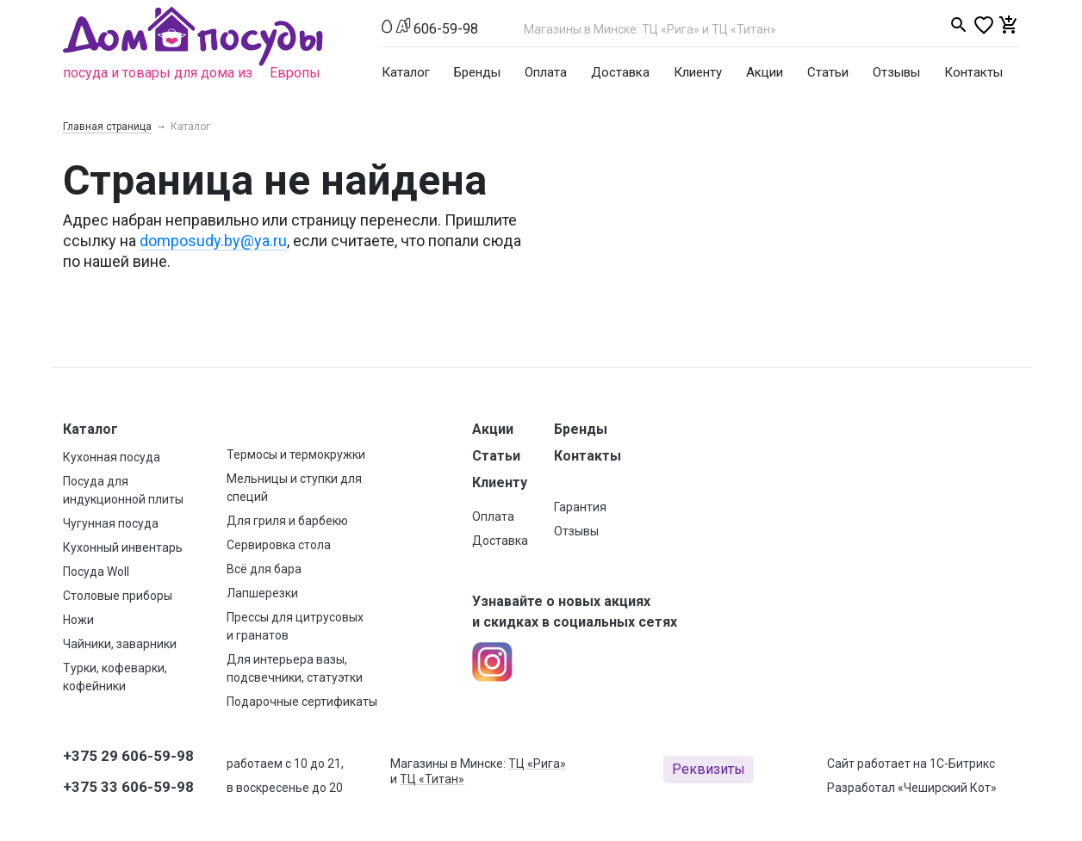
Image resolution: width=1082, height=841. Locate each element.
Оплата (546, 72)
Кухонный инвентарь (123, 547)
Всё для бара (264, 569)
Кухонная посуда (111, 457)
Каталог (406, 72)
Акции (764, 72)
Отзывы (896, 72)
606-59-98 (446, 29)
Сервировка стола (279, 545)
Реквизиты (708, 769)
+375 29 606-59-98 (128, 755)
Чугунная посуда (111, 523)
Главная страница (107, 127)
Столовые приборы (117, 596)
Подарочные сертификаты (302, 701)
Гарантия (580, 507)
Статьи (828, 72)
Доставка (620, 72)
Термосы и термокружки (296, 454)
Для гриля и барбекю (287, 521)
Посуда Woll (96, 571)
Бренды (477, 72)
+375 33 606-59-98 (128, 786)
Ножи (78, 620)
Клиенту (698, 72)
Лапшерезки (262, 593)
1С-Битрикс (962, 763)
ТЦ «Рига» (537, 763)
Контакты (973, 72)
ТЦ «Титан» (432, 779)
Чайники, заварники (120, 644)
